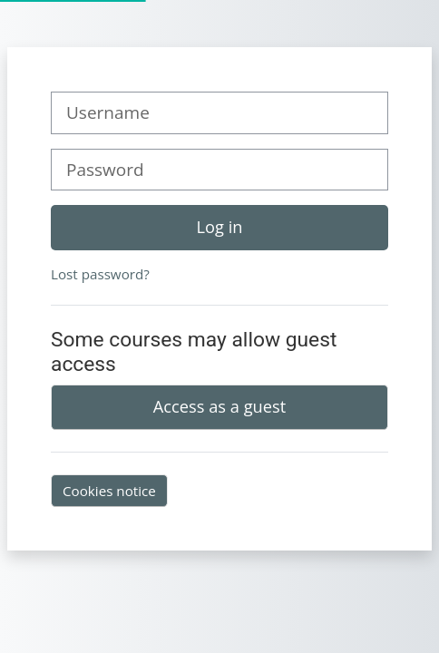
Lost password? (100, 274)
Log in (220, 227)
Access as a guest (219, 406)
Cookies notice (109, 491)
